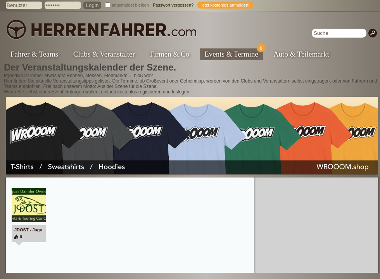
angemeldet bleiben (130, 5)
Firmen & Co (169, 54)
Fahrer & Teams (34, 54)
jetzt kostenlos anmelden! (225, 5)
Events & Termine (233, 53)
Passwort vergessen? (173, 5)
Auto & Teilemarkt (301, 54)
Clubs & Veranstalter (104, 54)
